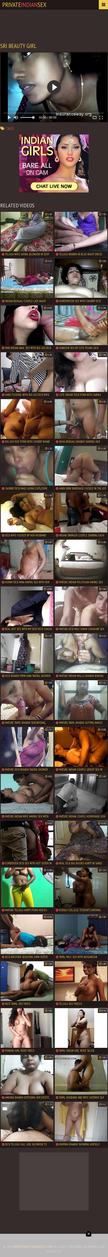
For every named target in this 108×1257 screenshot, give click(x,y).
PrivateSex (24, 4)
